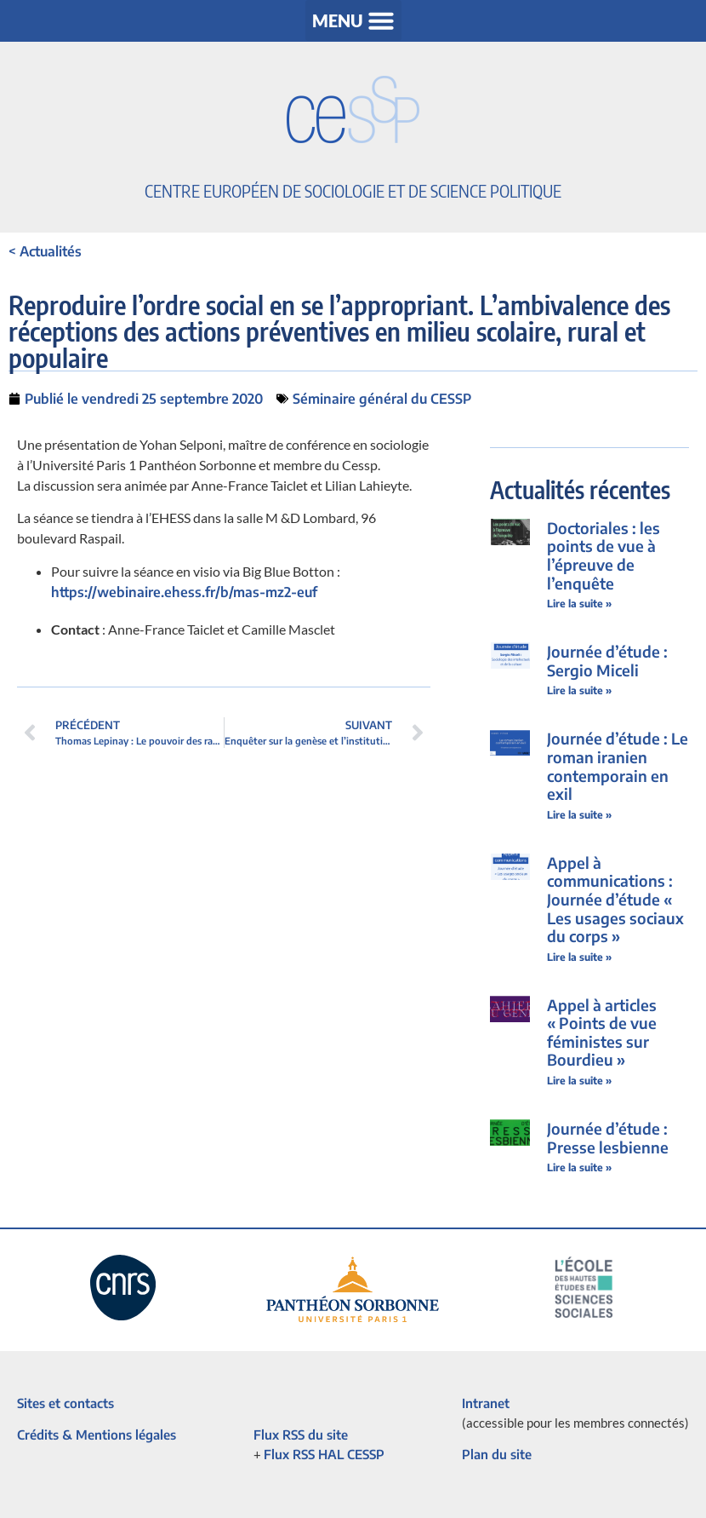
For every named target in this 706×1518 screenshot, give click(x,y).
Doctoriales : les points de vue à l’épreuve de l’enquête (603, 555)
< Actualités (45, 251)
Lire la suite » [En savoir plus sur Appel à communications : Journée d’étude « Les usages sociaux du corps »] (579, 957)
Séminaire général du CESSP (382, 398)
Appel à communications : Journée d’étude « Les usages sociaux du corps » (615, 899)
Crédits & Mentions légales (96, 1434)
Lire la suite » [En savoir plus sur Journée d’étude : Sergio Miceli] (579, 690)
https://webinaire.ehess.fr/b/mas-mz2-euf (184, 592)
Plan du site (497, 1454)
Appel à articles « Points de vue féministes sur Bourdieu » (602, 1032)
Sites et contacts (65, 1403)
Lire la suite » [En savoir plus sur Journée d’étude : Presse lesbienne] (579, 1167)
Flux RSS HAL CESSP (324, 1454)
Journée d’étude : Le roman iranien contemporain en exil (617, 765)
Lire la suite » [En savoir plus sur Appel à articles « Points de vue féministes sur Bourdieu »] (579, 1080)
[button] (353, 20)
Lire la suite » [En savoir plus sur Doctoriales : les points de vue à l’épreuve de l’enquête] (579, 603)
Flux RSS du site (300, 1434)
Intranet (486, 1403)
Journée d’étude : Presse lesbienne (608, 1137)
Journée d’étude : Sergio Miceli (607, 660)
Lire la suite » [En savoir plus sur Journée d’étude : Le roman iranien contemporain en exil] (579, 814)
